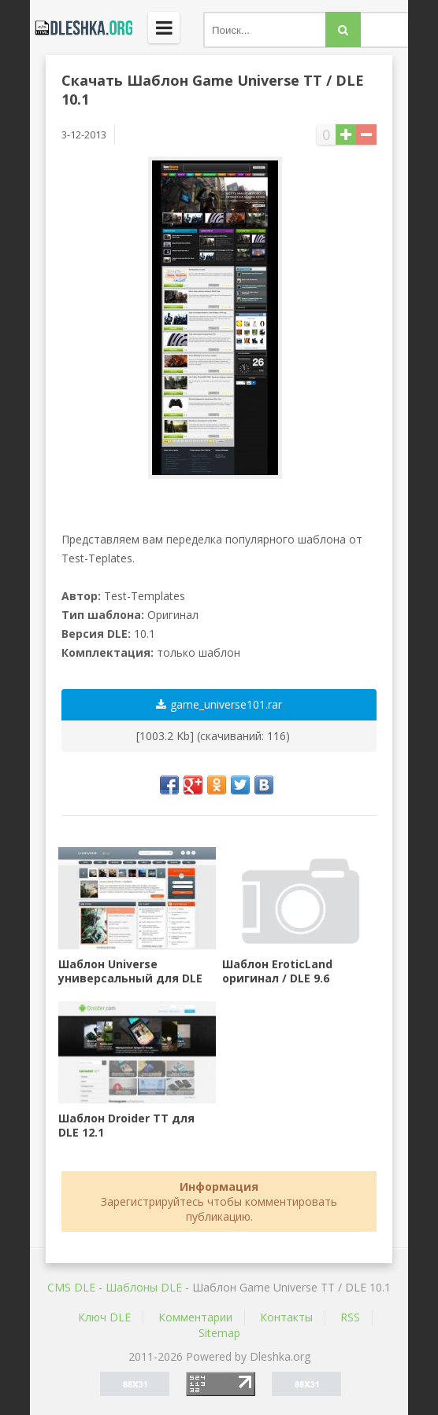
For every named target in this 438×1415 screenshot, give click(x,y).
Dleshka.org (81, 27)
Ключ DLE (104, 1317)
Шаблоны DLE (144, 1287)
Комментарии (195, 1317)
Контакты (286, 1317)
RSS (350, 1317)
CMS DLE (71, 1287)
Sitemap (219, 1332)
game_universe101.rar (219, 704)
